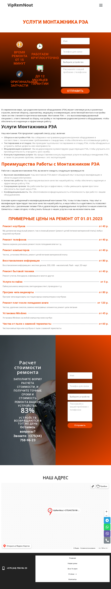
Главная (72, 558)
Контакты (72, 579)
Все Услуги (72, 569)
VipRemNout (20, 5)
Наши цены (72, 563)
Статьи (72, 574)
